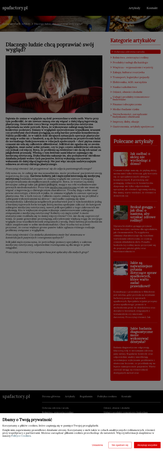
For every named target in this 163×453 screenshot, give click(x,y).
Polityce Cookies (21, 435)
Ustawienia (97, 445)
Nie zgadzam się (120, 445)
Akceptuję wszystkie (147, 445)
